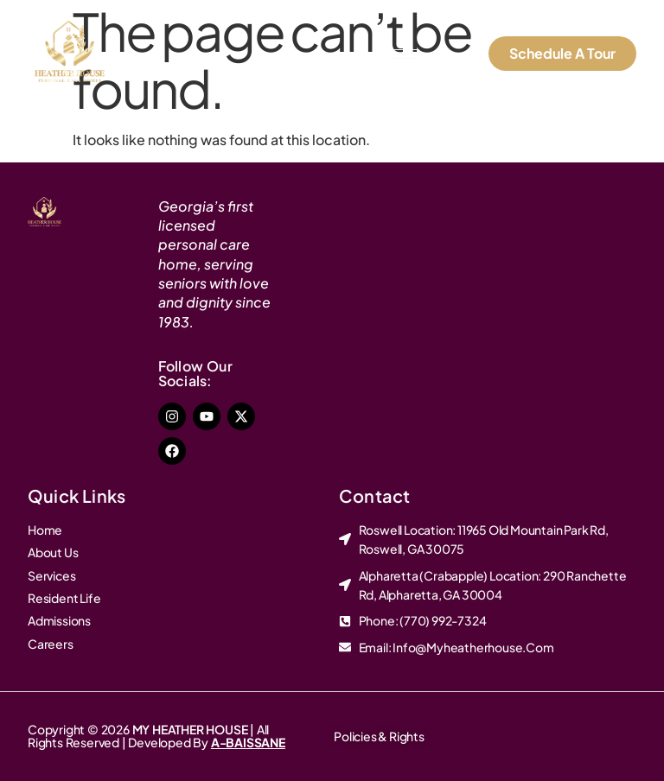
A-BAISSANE (248, 742)
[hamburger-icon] (405, 54)
